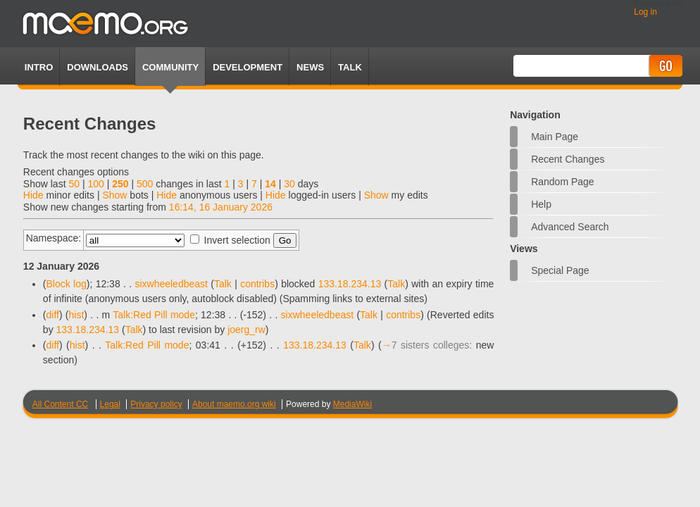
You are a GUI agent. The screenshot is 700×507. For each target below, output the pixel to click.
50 (74, 183)
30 (289, 183)
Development (247, 67)
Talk (223, 283)
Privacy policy (156, 404)
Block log (66, 283)
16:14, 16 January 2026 (221, 207)
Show (114, 195)
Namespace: (54, 238)
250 (120, 183)
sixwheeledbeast (171, 283)
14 (270, 183)
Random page (562, 181)
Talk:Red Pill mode (154, 314)
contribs (257, 283)
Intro (39, 67)
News (310, 67)
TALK (350, 67)
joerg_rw (246, 329)
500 (145, 183)
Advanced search (570, 226)
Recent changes (567, 159)
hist (77, 314)
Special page (560, 270)
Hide (33, 195)
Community (170, 67)
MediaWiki (352, 404)
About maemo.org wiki (234, 404)
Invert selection (237, 240)
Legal (110, 404)
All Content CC (60, 404)
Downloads (97, 67)
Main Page (554, 136)
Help (541, 204)
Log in (645, 12)
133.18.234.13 (350, 283)
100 (95, 183)
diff (52, 314)
